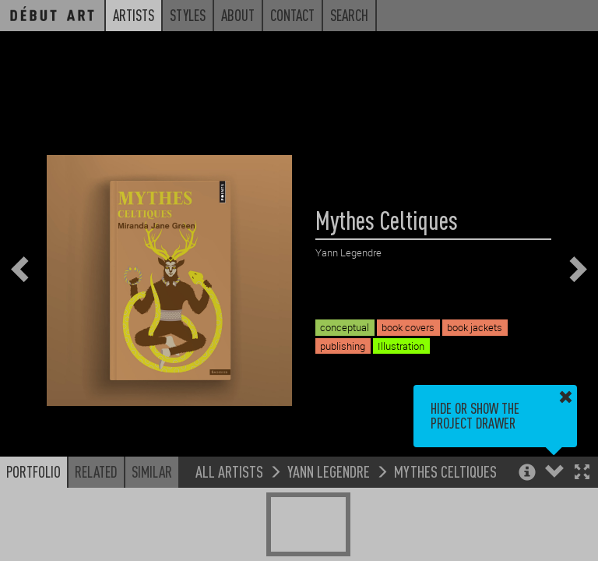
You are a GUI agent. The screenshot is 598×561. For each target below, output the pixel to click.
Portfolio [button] (33, 471)
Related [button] (96, 471)
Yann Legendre (328, 471)
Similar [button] (152, 471)
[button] (582, 473)
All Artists (229, 471)
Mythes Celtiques (445, 471)
